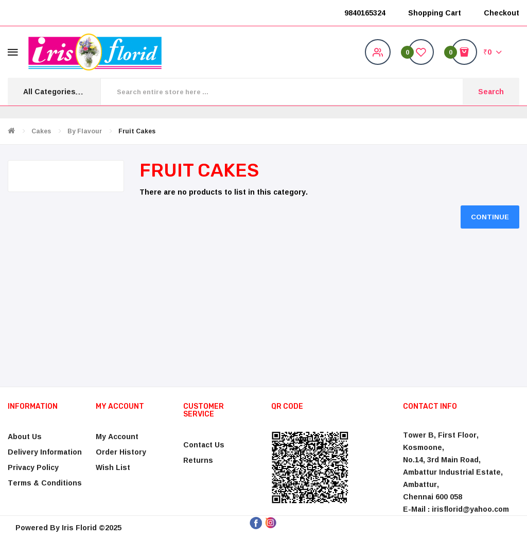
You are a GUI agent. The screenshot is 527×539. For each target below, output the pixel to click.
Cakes (41, 131)
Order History (121, 452)
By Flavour (84, 131)
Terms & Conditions (45, 483)
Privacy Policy (33, 467)
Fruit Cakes (136, 131)
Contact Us (203, 444)
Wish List (113, 467)
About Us (25, 436)
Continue (490, 217)
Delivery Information (45, 452)
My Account (117, 436)
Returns (198, 460)
